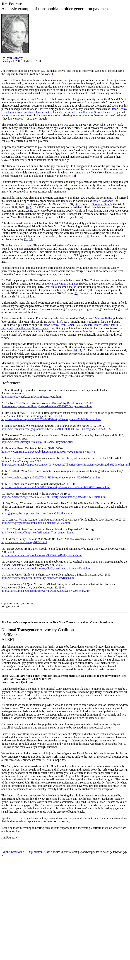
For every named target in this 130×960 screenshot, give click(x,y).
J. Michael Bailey (102, 318)
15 (18, 334)
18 (84, 350)
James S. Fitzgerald (64, 112)
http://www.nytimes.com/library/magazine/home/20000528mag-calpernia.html (47, 406)
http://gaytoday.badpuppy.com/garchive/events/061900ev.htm (36, 513)
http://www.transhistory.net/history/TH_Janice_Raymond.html (37, 441)
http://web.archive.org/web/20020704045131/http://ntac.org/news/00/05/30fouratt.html (51, 419)
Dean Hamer (8, 112)
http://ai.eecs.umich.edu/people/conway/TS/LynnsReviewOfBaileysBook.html (46, 568)
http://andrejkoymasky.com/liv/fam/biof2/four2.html (31, 396)
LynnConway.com (11, 851)
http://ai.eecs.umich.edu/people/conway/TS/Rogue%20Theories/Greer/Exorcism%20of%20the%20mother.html (66, 464)
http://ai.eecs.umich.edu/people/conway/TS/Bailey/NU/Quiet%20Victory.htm (45, 590)
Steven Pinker (102, 112)
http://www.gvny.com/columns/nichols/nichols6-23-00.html (35, 522)
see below (76, 217)
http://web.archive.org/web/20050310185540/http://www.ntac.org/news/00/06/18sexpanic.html (55, 487)
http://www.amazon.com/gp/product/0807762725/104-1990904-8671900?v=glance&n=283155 (56, 428)
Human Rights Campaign (64, 283)
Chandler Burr (84, 112)
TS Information (34, 851)
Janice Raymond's (103, 200)
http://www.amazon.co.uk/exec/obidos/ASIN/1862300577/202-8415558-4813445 (48, 451)
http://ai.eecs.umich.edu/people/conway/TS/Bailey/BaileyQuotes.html (41, 555)
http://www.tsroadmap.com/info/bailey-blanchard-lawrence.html (38, 577)
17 (79, 350)
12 (30, 239)
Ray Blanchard (26, 112)
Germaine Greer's (102, 204)
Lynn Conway (14, 57)
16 (75, 350)
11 (26, 239)
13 (76, 293)
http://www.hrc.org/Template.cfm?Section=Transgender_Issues (37, 532)
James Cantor (43, 112)
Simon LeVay (118, 108)
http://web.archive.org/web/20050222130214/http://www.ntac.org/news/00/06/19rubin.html (53, 496)
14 (59, 321)
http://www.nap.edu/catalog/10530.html (24, 542)
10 (87, 236)
